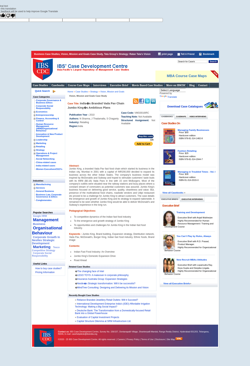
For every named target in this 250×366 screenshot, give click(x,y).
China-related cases (46, 162)
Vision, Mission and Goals (112, 91)
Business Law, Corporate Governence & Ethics (49, 195)
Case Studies (40, 85)
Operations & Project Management (46, 154)
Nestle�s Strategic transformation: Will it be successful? (106, 283)
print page (167, 54)
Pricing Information (45, 272)
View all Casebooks (173, 192)
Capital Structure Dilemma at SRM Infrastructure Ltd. (103, 321)
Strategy (40, 150)
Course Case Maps (79, 85)
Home (70, 91)
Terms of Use (147, 339)
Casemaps (181, 116)
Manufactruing (43, 184)
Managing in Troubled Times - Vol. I (196, 171)
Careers (121, 339)
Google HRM (40, 216)
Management (46, 219)
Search (213, 61)
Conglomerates (44, 200)
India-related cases (45, 165)
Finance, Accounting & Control (47, 119)
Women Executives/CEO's (49, 169)
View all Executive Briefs (176, 283)
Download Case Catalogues (185, 106)
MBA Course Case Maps (187, 76)
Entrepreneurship (45, 115)
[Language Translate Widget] (178, 90)
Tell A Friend (188, 54)
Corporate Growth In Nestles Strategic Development (46, 240)
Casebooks (58, 85)
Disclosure (160, 339)
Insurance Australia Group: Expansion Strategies (102, 279)
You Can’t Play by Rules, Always (194, 236)
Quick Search (42, 91)
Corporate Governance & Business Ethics (48, 101)
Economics (42, 112)
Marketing (41, 143)
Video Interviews (197, 116)
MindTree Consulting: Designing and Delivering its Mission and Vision (113, 287)
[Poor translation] (11, 15)
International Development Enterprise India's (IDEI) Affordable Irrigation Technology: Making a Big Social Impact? (112, 305)
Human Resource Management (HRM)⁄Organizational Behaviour (47, 127)
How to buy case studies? (48, 268)
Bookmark (208, 54)
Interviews (99, 85)
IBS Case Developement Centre (44, 335)
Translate (168, 97)
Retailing (40, 146)
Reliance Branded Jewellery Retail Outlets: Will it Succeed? (107, 300)
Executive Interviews (192, 199)
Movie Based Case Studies (147, 85)
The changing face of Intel (90, 271)
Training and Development (191, 212)
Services (40, 188)
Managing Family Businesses (193, 130)
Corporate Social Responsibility (44, 107)
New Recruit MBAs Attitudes (192, 259)
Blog (192, 85)
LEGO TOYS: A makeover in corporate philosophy (103, 275)
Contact (202, 85)
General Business (45, 191)
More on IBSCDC (176, 85)
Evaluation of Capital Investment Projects (97, 317)
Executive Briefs (169, 199)
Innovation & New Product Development (49, 135)
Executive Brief (119, 85)
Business (39, 224)
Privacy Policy (133, 339)
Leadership (42, 140)
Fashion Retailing (187, 151)
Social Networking (45, 159)
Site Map (171, 339)
